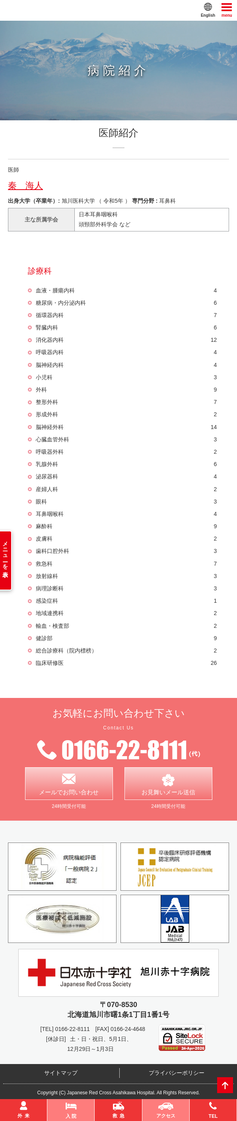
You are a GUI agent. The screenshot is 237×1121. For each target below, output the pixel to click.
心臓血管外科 (126, 440)
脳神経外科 (126, 427)
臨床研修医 (126, 663)
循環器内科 (126, 315)
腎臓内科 (126, 328)
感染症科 (126, 601)
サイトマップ (61, 1073)
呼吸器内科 (126, 352)
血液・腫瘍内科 (126, 291)
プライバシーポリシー (176, 1073)
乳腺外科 (126, 464)
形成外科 (126, 414)
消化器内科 (126, 340)
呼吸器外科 (126, 452)
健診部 (126, 638)
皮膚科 (126, 539)
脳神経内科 (126, 365)
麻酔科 (126, 526)
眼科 (126, 502)
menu (226, 9)
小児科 (126, 377)
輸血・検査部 (126, 626)
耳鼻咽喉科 (126, 514)
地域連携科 (126, 613)
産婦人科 (126, 489)
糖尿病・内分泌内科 (126, 303)
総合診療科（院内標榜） (126, 651)
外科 (126, 390)
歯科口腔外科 (126, 551)
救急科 (126, 564)
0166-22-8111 (72, 1029)
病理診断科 (126, 589)
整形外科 (126, 402)
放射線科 (126, 576)
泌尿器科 (126, 477)
